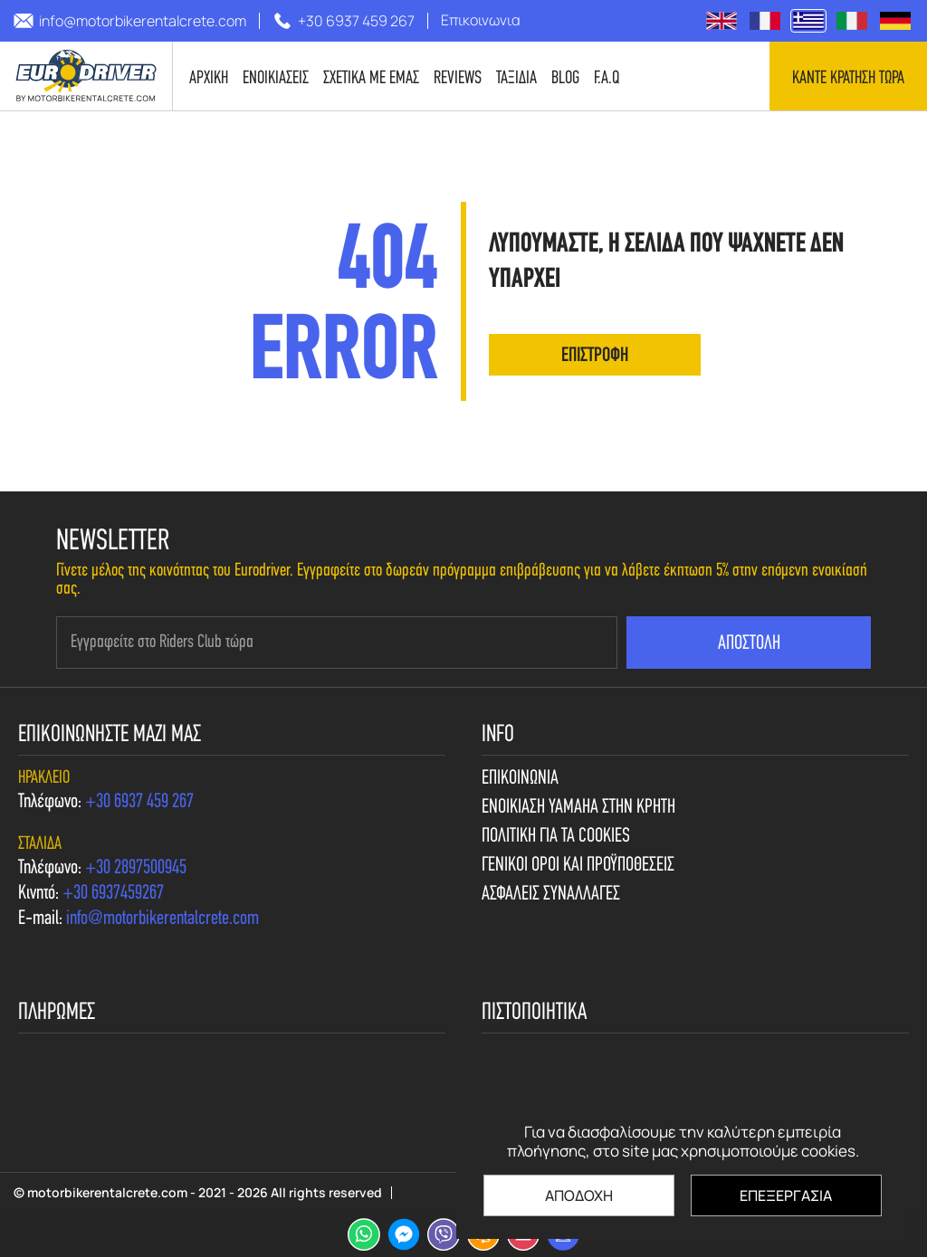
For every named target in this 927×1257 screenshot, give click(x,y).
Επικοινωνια (520, 779)
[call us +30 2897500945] (135, 869)
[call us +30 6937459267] (113, 894)
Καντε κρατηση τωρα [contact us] (848, 79)
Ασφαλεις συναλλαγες (551, 895)
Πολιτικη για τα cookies (556, 837)
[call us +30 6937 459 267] (343, 21)
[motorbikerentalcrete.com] (86, 76)
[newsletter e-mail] (336, 642)
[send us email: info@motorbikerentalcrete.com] (130, 21)
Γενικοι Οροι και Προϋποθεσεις (578, 866)
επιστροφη (594, 356)
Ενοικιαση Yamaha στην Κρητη (578, 808)
